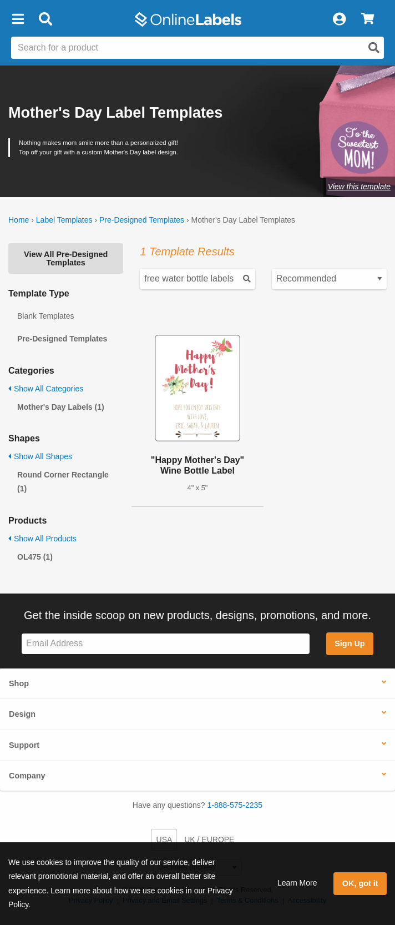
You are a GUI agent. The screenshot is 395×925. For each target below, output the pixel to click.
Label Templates (64, 219)
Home (18, 219)
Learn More (297, 882)
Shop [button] (19, 683)
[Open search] (374, 48)
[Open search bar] (45, 19)
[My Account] (339, 19)
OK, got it (360, 883)
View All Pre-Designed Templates (66, 258)
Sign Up (349, 643)
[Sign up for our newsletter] (166, 644)
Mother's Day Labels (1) (60, 407)
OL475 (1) (35, 556)
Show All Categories (45, 388)
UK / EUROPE (209, 839)
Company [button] (27, 775)
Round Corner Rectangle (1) (63, 481)
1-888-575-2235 (235, 805)
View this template (359, 186)
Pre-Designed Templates (141, 219)
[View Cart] (367, 19)
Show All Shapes (40, 456)
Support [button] (24, 745)
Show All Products (42, 538)
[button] (17, 19)
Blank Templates (45, 315)
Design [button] (22, 714)
